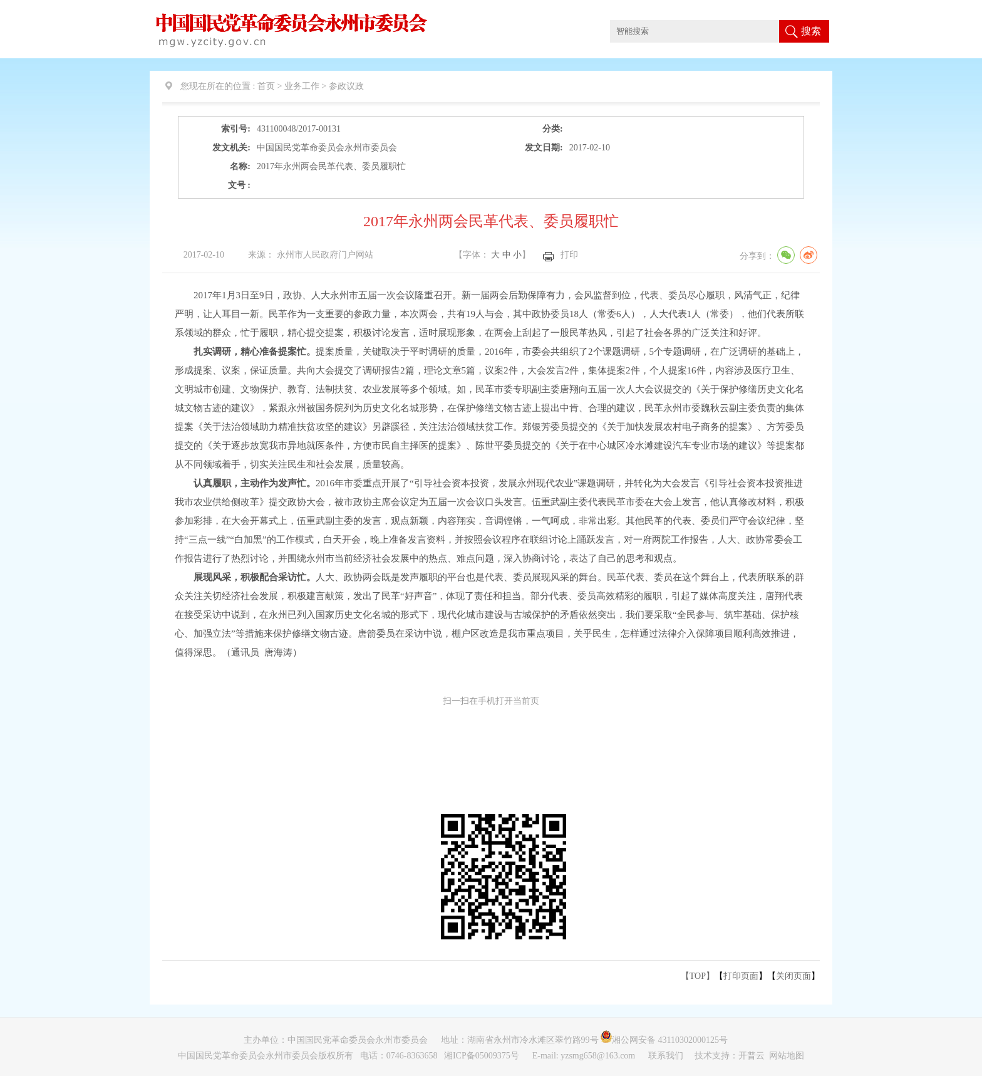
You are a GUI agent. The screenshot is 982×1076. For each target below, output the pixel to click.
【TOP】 (698, 976)
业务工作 (301, 86)
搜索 (811, 31)
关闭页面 (793, 976)
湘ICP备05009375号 (481, 1055)
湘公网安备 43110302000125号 (667, 1040)
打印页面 (740, 976)
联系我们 (667, 1055)
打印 (569, 254)
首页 (266, 86)
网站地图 (786, 1055)
